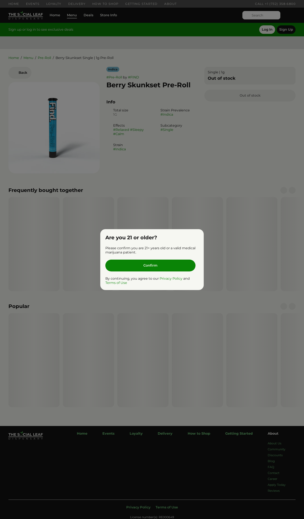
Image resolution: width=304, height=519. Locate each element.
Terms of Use (116, 283)
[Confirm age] (150, 265)
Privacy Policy (171, 279)
